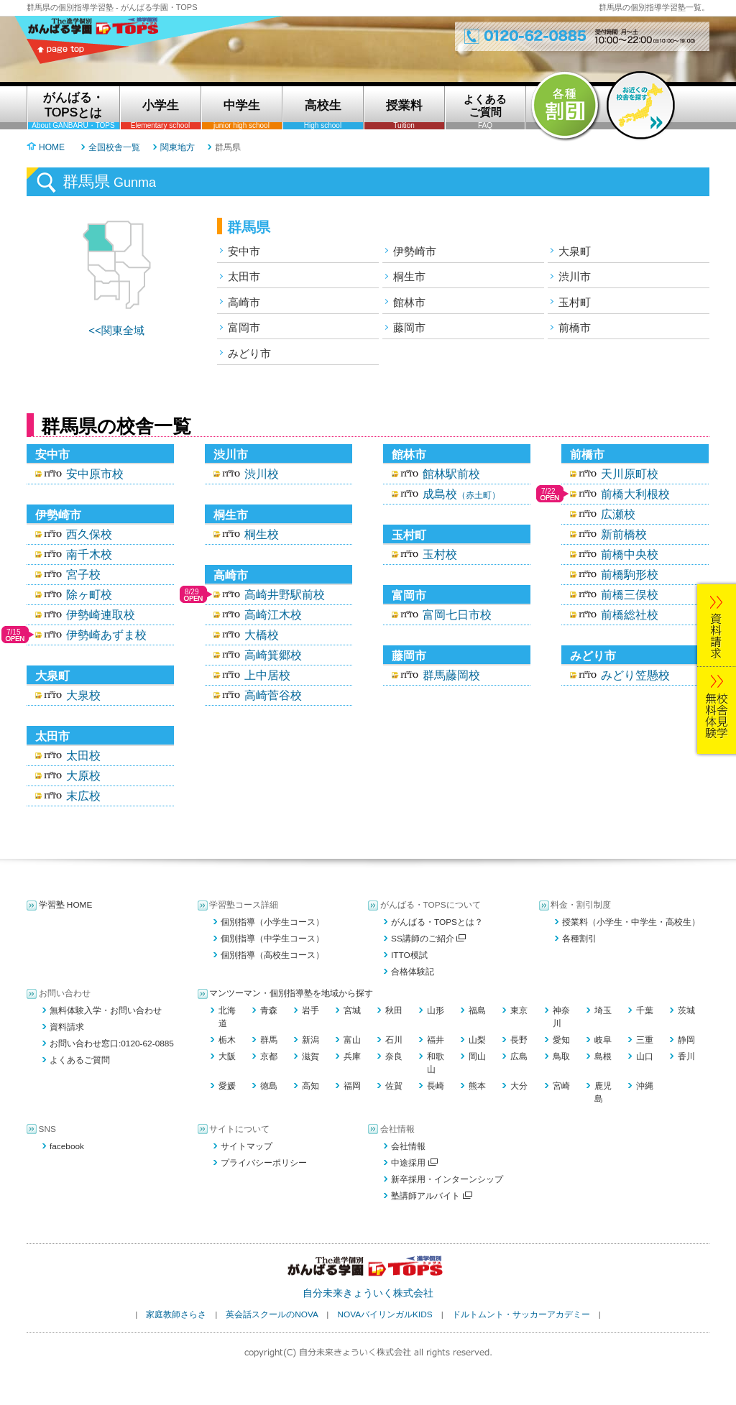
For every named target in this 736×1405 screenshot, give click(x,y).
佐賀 (393, 1086)
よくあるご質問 (80, 1060)
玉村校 (440, 554)
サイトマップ (246, 1146)
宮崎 (561, 1086)
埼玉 (603, 1010)
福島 (477, 1010)
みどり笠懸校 (635, 675)
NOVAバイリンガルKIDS (384, 1314)
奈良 (393, 1056)
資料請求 (67, 1027)
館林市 (409, 302)
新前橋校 (624, 534)
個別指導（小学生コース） (272, 922)
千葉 (644, 1010)
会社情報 (408, 1146)
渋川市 (574, 276)
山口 (644, 1056)
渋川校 (261, 474)
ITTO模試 (409, 955)
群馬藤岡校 (451, 675)
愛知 (561, 1040)
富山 (352, 1040)
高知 (310, 1086)
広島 (519, 1056)
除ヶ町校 (89, 595)
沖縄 (644, 1086)
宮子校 (83, 574)
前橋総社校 (629, 615)
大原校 (83, 776)
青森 (268, 1010)
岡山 (477, 1056)
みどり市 (249, 353)
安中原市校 (95, 474)
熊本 (477, 1086)
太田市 (244, 276)
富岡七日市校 (457, 615)
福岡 (352, 1086)
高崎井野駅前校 (284, 595)
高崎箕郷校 (273, 655)
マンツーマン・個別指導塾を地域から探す (291, 993)
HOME (52, 147)
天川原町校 (629, 474)
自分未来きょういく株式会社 (368, 1293)
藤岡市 (409, 327)
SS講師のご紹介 (428, 939)
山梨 (477, 1040)
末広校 (83, 796)
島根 (603, 1056)
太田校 (83, 756)
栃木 (227, 1040)
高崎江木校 (273, 615)
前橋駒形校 (629, 574)
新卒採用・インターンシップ (447, 1179)
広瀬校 (618, 514)
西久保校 (89, 534)
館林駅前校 (451, 474)
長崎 (435, 1086)
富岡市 (244, 327)
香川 (686, 1056)
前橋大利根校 (635, 494)
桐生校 (261, 534)
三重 (644, 1040)
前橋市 (574, 327)
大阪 (227, 1056)
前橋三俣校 (629, 595)
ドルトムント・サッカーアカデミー (521, 1314)
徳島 (268, 1086)
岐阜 (603, 1040)
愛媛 (227, 1086)
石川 (393, 1040)
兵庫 (352, 1056)
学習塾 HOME (66, 905)
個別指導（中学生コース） (272, 939)
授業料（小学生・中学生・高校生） (631, 922)
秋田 (393, 1010)
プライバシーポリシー (264, 1163)
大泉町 (574, 251)
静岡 (686, 1040)
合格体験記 (412, 972)
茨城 (686, 1010)
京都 (268, 1056)
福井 (435, 1040)
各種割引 (579, 939)
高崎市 (244, 302)
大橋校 (261, 635)
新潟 (310, 1040)
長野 (519, 1040)
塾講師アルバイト (431, 1196)
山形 (435, 1010)
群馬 (268, 1040)
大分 (519, 1086)
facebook (67, 1146)
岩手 (310, 1010)
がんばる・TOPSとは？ (437, 922)
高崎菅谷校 (273, 695)
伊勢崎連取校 (100, 615)
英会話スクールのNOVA (272, 1314)
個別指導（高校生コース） (272, 955)
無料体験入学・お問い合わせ (106, 1010)
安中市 (244, 251)
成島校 (461, 494)
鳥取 (561, 1056)
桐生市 (409, 276)
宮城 (352, 1010)
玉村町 (574, 302)
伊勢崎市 (414, 251)
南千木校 (89, 554)
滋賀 (310, 1056)
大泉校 (83, 695)
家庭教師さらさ (176, 1314)
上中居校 (267, 675)
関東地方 (177, 147)
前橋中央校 (629, 554)
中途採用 (414, 1163)
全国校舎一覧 (114, 147)
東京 (519, 1010)
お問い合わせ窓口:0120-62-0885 (112, 1043)
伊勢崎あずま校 (106, 635)
